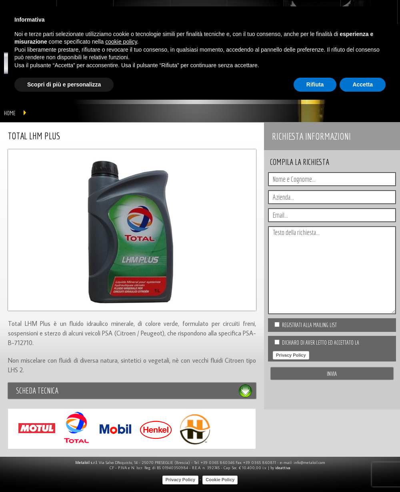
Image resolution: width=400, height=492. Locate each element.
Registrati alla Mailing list (309, 325)
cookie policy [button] (121, 41)
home (10, 113)
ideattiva (282, 467)
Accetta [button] (362, 84)
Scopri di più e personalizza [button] (64, 84)
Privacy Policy (291, 355)
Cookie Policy (220, 479)
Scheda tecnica (37, 390)
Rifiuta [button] (315, 84)
